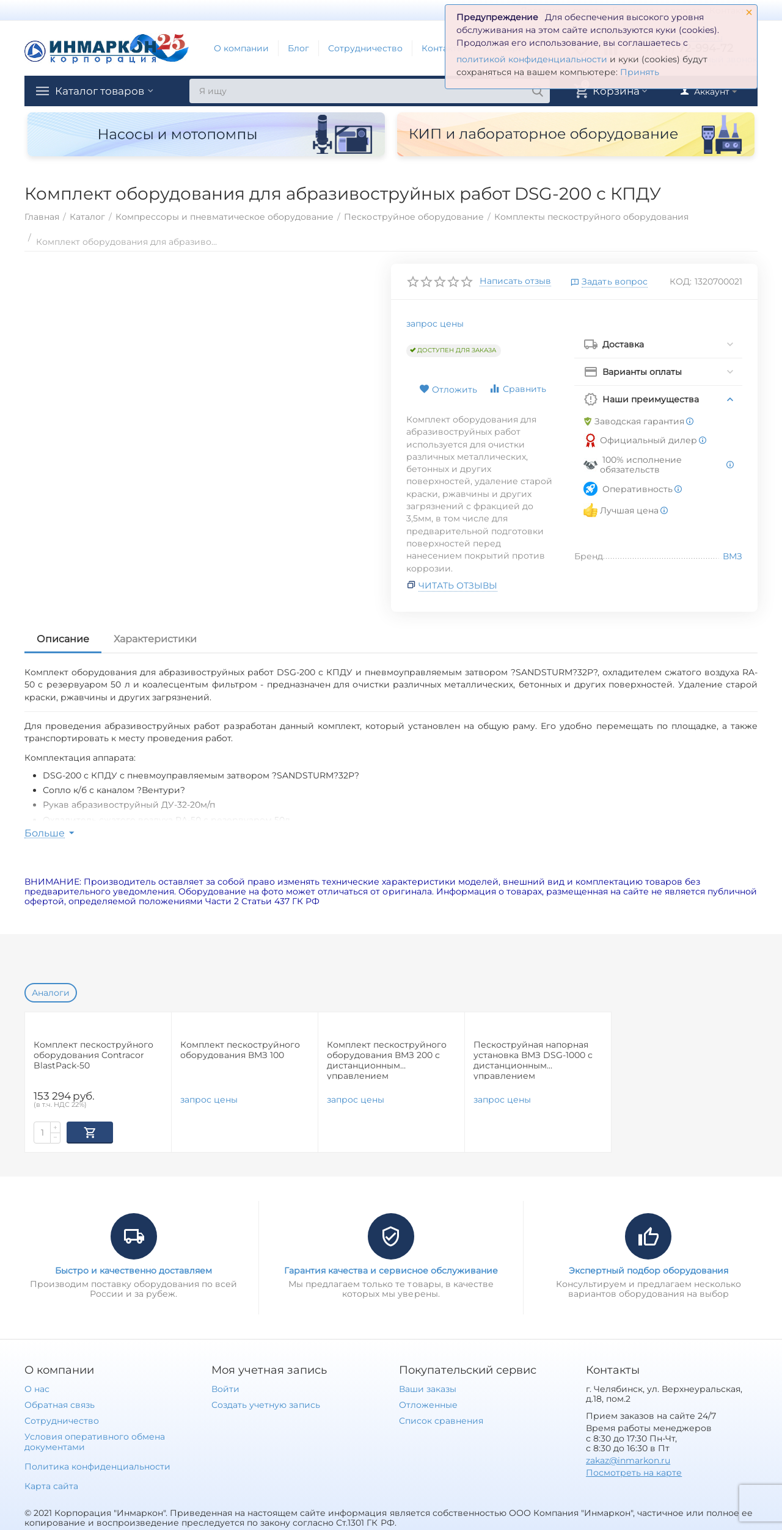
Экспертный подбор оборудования (648, 1269)
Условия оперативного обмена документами (94, 1440)
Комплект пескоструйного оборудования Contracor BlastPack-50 (93, 1055)
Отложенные (428, 1403)
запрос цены (435, 323)
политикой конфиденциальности (531, 59)
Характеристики (155, 639)
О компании (241, 48)
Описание (63, 639)
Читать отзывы (457, 585)
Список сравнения (441, 1419)
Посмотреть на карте (634, 1471)
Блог (298, 48)
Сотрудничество (365, 48)
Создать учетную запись (265, 1403)
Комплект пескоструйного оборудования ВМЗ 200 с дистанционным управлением (387, 1059)
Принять (639, 72)
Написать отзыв (515, 281)
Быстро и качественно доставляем (133, 1269)
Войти (225, 1387)
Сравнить (517, 388)
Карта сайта (51, 1484)
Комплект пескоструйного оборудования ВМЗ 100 (240, 1050)
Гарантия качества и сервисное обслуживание (391, 1269)
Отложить (448, 389)
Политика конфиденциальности (97, 1465)
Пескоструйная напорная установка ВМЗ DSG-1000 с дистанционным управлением (533, 1059)
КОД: (681, 281)
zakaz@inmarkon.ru (628, 1459)
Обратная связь (59, 1403)
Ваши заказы (427, 1387)
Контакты (443, 48)
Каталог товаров (102, 91)
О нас (36, 1387)
